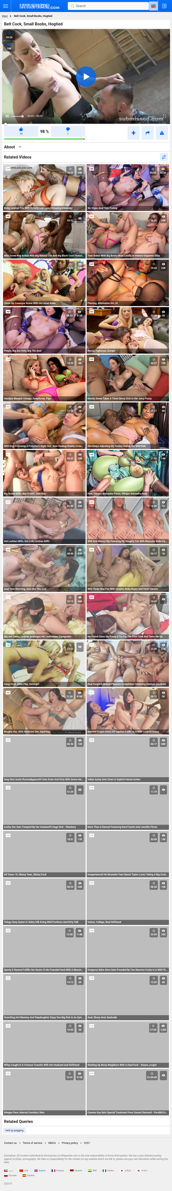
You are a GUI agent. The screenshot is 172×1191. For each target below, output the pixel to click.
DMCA (52, 1142)
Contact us (10, 1142)
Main (5, 15)
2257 (87, 1142)
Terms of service (32, 1142)
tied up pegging (14, 1130)
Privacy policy (70, 1142)
